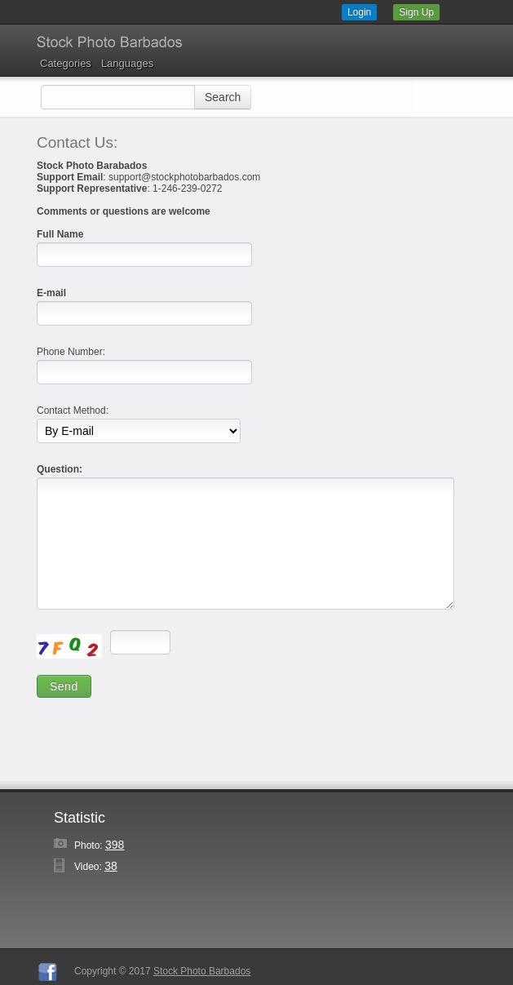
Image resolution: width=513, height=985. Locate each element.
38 (110, 865)
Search (223, 97)
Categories (65, 63)
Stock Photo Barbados (201, 971)
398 (114, 844)
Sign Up (416, 12)
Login (359, 12)
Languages (127, 63)
